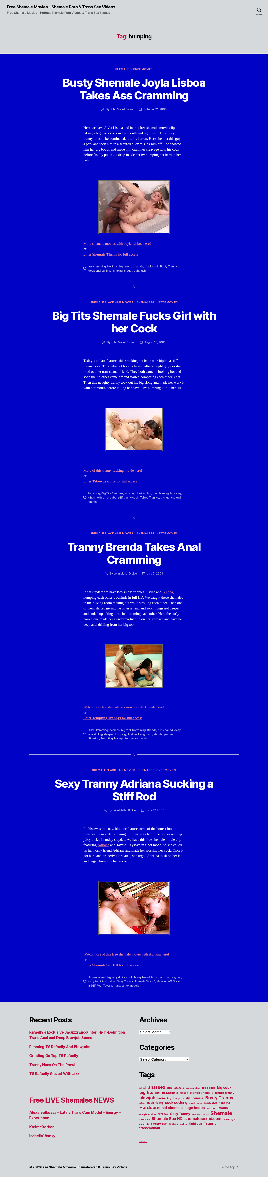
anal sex (156, 1087)
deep (199, 1103)
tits (163, 497)
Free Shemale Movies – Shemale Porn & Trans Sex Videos (84, 1167)
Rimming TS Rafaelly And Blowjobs (59, 1047)
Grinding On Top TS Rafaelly (53, 1056)
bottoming (139, 730)
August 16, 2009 (155, 342)
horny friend (142, 977)
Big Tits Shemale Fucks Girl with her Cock (134, 322)
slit (90, 497)
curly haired (165, 730)
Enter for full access (110, 254)
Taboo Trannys (149, 497)
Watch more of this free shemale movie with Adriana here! (126, 954)
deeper (108, 734)
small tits (144, 1124)
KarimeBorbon (41, 1127)
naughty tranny (171, 493)
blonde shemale (201, 1093)
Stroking (93, 738)
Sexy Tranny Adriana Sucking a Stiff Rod (134, 790)
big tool (126, 730)
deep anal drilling (99, 270)
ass (103, 977)
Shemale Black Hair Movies (111, 302)
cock (129, 977)
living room (145, 734)
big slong (94, 493)
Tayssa (107, 985)
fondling (224, 1103)
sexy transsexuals (200, 1114)
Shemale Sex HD (144, 981)
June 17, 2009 (155, 810)
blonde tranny (224, 1093)
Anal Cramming (98, 730)
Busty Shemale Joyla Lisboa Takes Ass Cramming (134, 89)
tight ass (195, 1123)
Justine (132, 734)
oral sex (163, 1114)
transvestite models (126, 985)
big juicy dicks (116, 977)
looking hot (144, 493)
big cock (224, 1087)
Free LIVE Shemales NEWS (71, 1100)
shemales (144, 1119)
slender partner (164, 734)
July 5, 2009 (155, 573)
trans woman (149, 1128)
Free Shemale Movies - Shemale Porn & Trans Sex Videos (61, 7)
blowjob (147, 1097)
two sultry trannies (137, 738)
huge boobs (194, 1108)
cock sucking (176, 1102)
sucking (183, 1124)
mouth (128, 270)
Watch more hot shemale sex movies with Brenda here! (123, 707)
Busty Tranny (168, 266)
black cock (152, 266)
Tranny (210, 1123)
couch (192, 1103)
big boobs (208, 1087)
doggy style (210, 1103)
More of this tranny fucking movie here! (112, 470)
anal (142, 1087)
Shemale (221, 1113)
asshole (179, 1088)
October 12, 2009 (155, 109)
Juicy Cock (212, 1108)
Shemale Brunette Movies (157, 302)
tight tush (140, 270)
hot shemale (172, 1108)
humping (117, 270)
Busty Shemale (192, 1098)
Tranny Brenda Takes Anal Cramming (134, 553)
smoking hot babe (104, 497)
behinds (112, 266)
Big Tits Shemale (112, 493)
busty (176, 1098)
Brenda (167, 592)
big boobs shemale (131, 266)
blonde (184, 1093)
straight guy (159, 1123)
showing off (164, 981)
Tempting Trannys (112, 738)
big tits (146, 1092)
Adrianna (94, 977)
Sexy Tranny (125, 981)
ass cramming (97, 266)
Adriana (103, 845)
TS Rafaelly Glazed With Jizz (54, 1073)
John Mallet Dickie (121, 109)
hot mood (157, 977)
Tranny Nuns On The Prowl (52, 1065)
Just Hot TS (143, 1142)
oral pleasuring (147, 1114)
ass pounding (193, 1088)
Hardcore (149, 1107)
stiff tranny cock (128, 497)
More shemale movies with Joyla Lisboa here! (117, 243)
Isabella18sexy (42, 1136)
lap (179, 977)
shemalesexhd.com (203, 1118)
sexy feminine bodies (102, 981)
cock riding (155, 1103)
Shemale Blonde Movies (134, 69)
